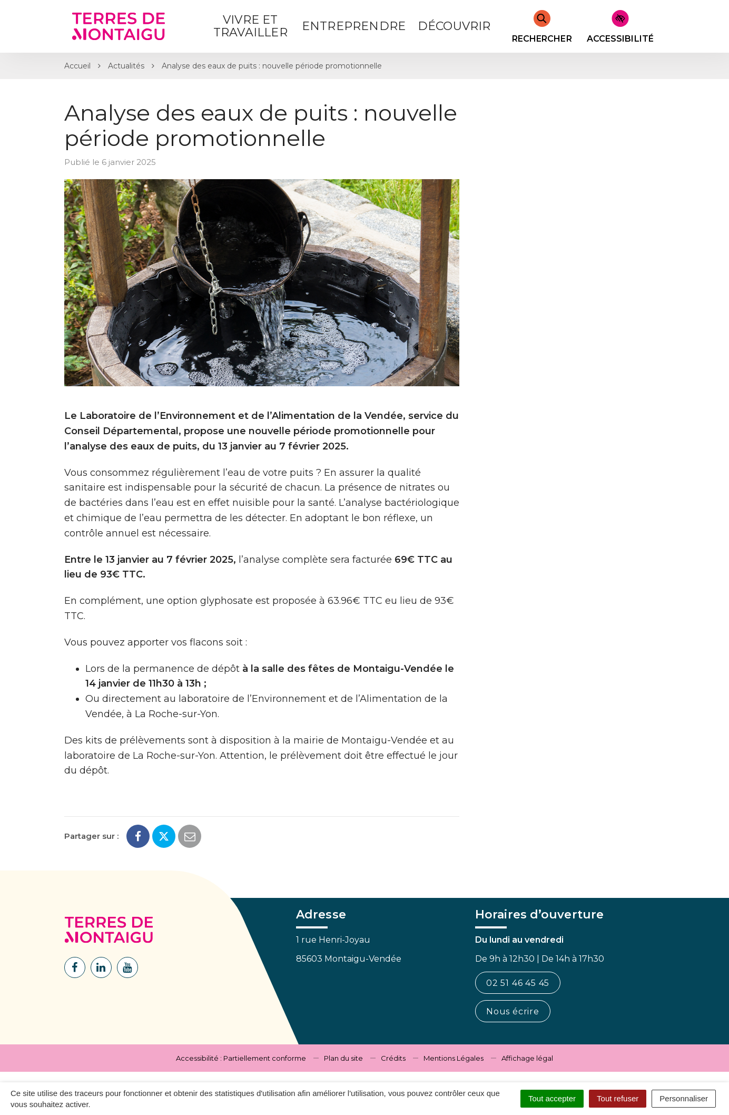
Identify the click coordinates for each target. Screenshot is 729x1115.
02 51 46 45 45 (517, 983)
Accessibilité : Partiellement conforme (241, 1058)
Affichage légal (527, 1058)
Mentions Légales (453, 1058)
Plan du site (343, 1058)
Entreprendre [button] (354, 26)
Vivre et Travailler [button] (250, 26)
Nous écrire (512, 1011)
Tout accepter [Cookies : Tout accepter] (552, 1098)
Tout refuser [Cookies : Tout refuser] (617, 1098)
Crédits (393, 1058)
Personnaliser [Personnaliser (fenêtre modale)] (683, 1098)
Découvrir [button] (454, 26)
